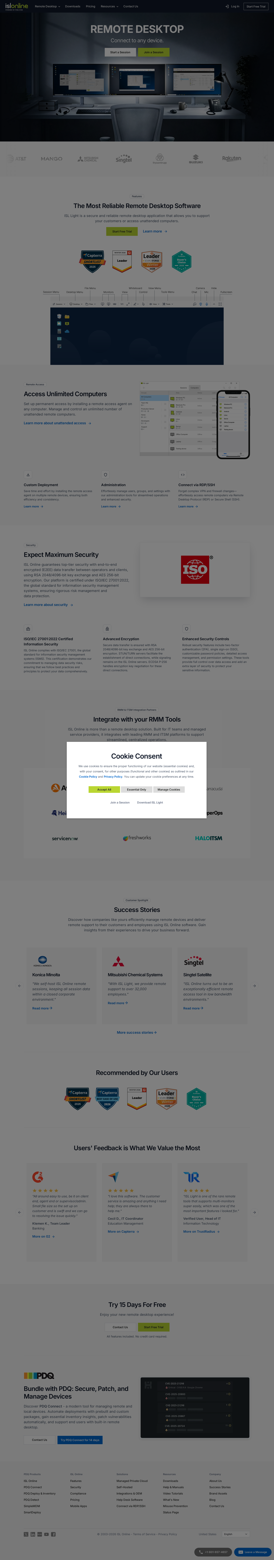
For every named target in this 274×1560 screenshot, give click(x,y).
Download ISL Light (150, 802)
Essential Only (136, 789)
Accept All (104, 789)
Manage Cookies (169, 789)
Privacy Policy (113, 776)
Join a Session (120, 802)
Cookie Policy (88, 776)
